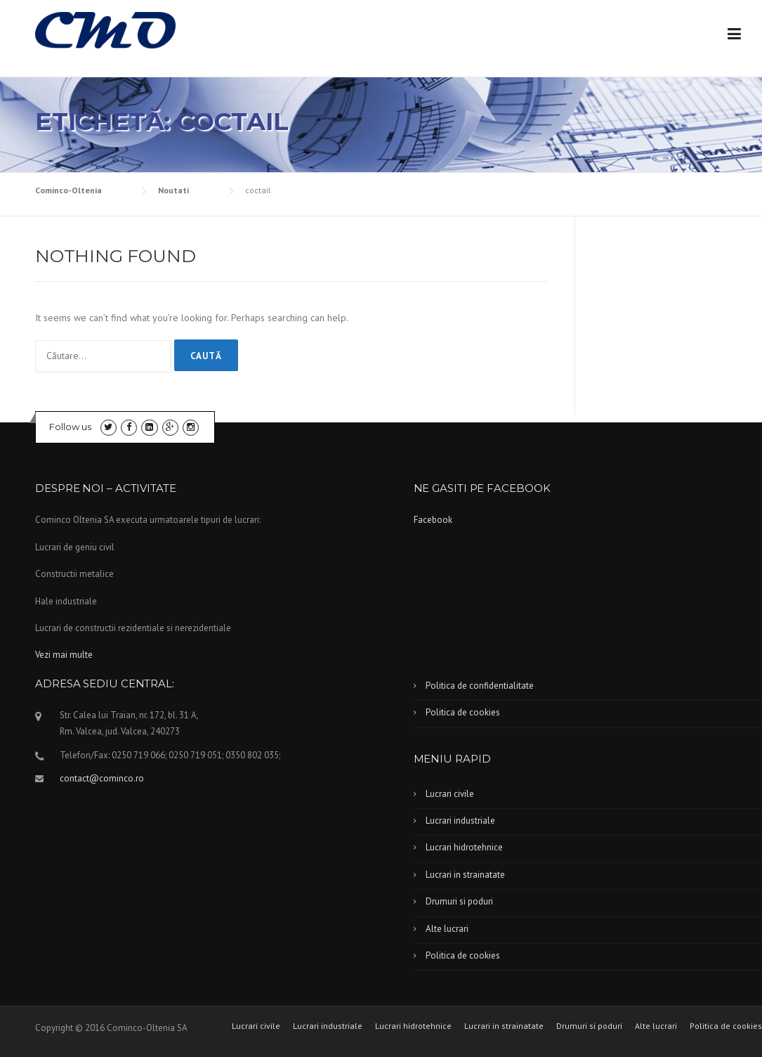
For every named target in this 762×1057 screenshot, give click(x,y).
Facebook (433, 520)
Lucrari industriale (460, 820)
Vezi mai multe (64, 655)
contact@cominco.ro (102, 778)
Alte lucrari (447, 929)
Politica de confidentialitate (480, 686)
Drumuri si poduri (459, 901)
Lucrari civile (450, 794)
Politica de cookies (463, 712)
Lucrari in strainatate (465, 875)
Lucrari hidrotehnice (464, 847)
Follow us (70, 426)
